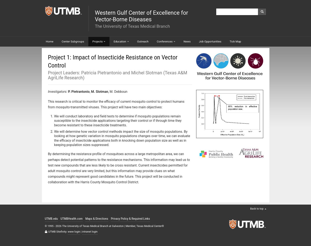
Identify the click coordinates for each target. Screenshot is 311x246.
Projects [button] (99, 41)
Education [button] (121, 41)
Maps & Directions (96, 219)
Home (50, 41)
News (187, 41)
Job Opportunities (210, 41)
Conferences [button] (166, 41)
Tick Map (235, 41)
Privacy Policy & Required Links (130, 219)
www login (74, 231)
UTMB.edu (51, 219)
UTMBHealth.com (72, 219)
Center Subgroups (73, 41)
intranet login (89, 231)
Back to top (258, 208)
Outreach (143, 41)
